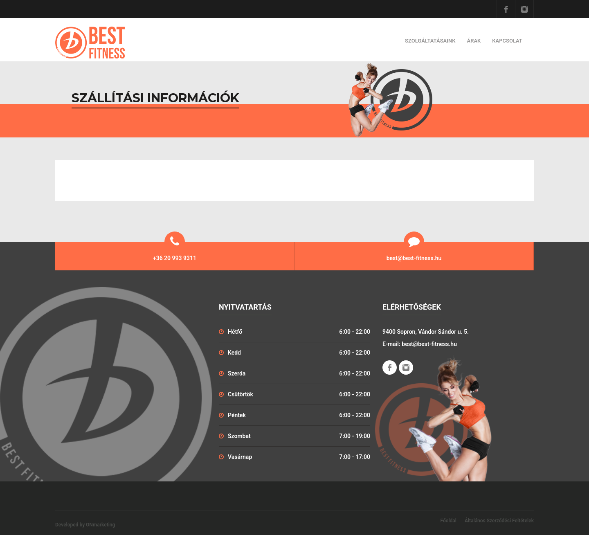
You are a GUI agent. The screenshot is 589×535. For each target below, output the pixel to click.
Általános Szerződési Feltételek (499, 521)
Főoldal (448, 521)
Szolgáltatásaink (430, 41)
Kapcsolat (507, 41)
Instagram (524, 9)
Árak (474, 41)
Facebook (506, 9)
